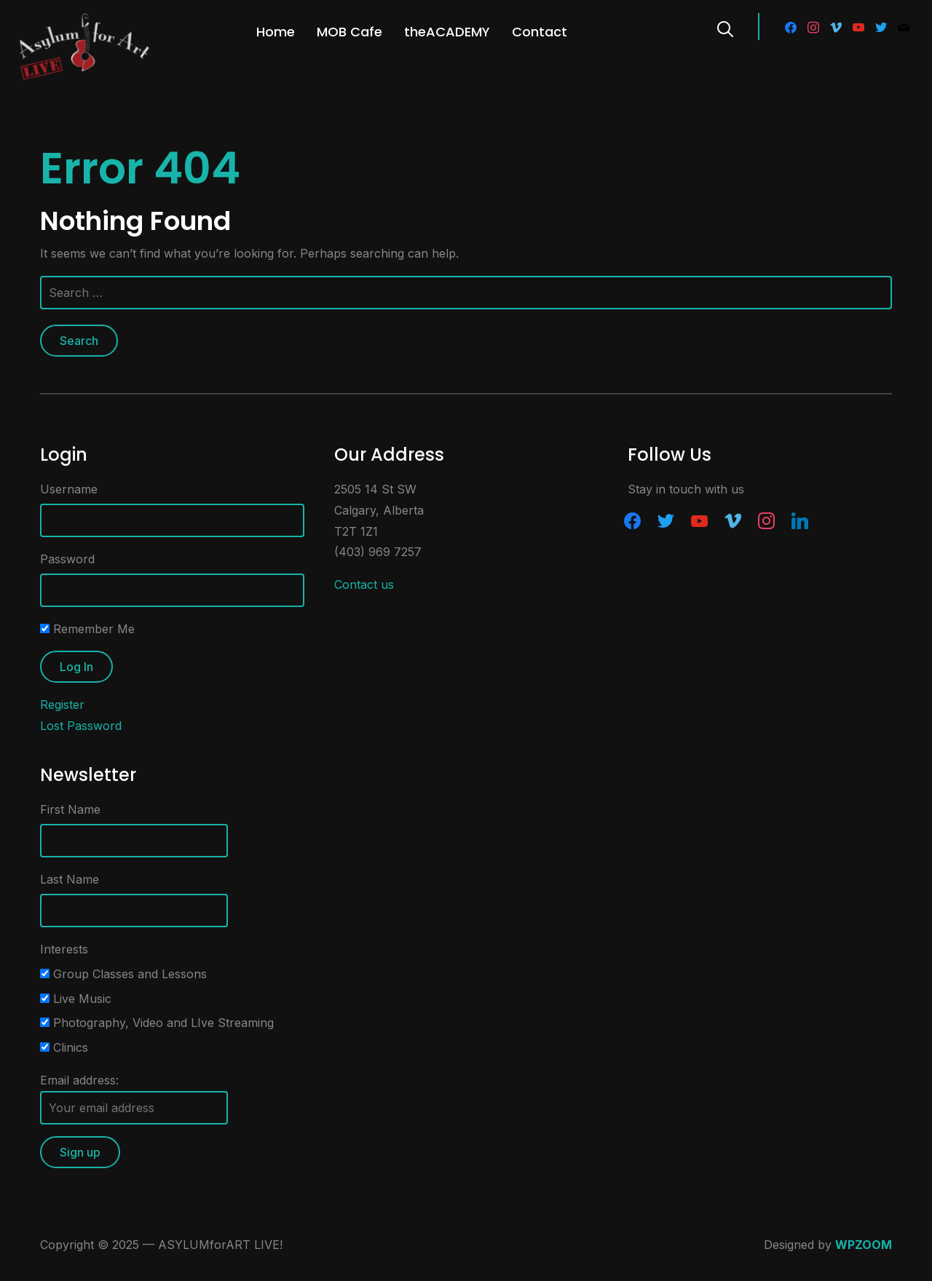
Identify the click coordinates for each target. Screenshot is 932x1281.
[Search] (725, 27)
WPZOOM (863, 1244)
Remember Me (87, 629)
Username (69, 489)
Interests (64, 949)
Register (62, 704)
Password (67, 559)
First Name (70, 809)
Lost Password (81, 725)
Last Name (69, 879)
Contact (539, 32)
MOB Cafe (349, 32)
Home (275, 32)
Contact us (364, 584)
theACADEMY (447, 32)
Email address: (134, 1099)
